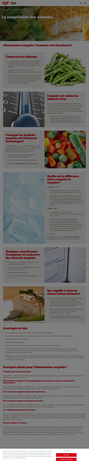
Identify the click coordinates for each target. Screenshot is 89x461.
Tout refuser (66, 455)
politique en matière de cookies (37, 453)
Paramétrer (66, 450)
